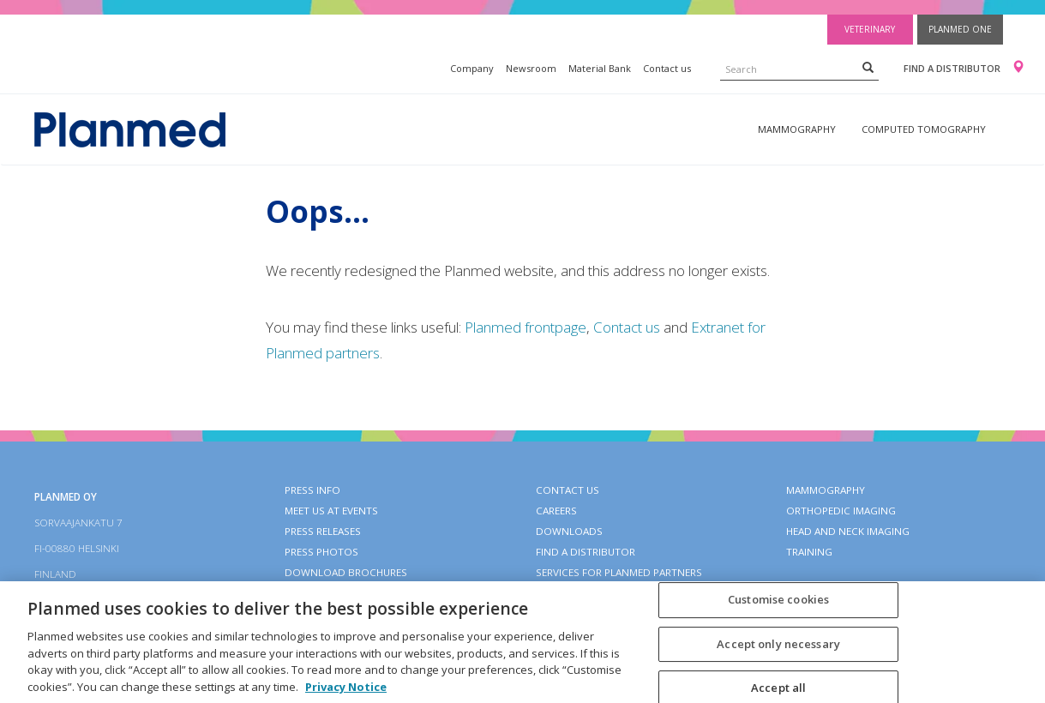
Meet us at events (331, 510)
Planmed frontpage (525, 327)
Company (472, 68)
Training (809, 551)
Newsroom (531, 68)
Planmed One (960, 29)
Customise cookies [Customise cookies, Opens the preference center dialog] (778, 608)
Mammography (797, 129)
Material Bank (599, 68)
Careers (556, 510)
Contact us (667, 68)
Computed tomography (924, 129)
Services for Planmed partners (619, 572)
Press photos (321, 551)
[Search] (868, 66)
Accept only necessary (778, 653)
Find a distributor (952, 68)
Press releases (323, 531)
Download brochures (346, 572)
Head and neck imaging (848, 531)
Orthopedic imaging (841, 510)
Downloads (569, 531)
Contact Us (567, 490)
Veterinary (869, 29)
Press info (312, 490)
